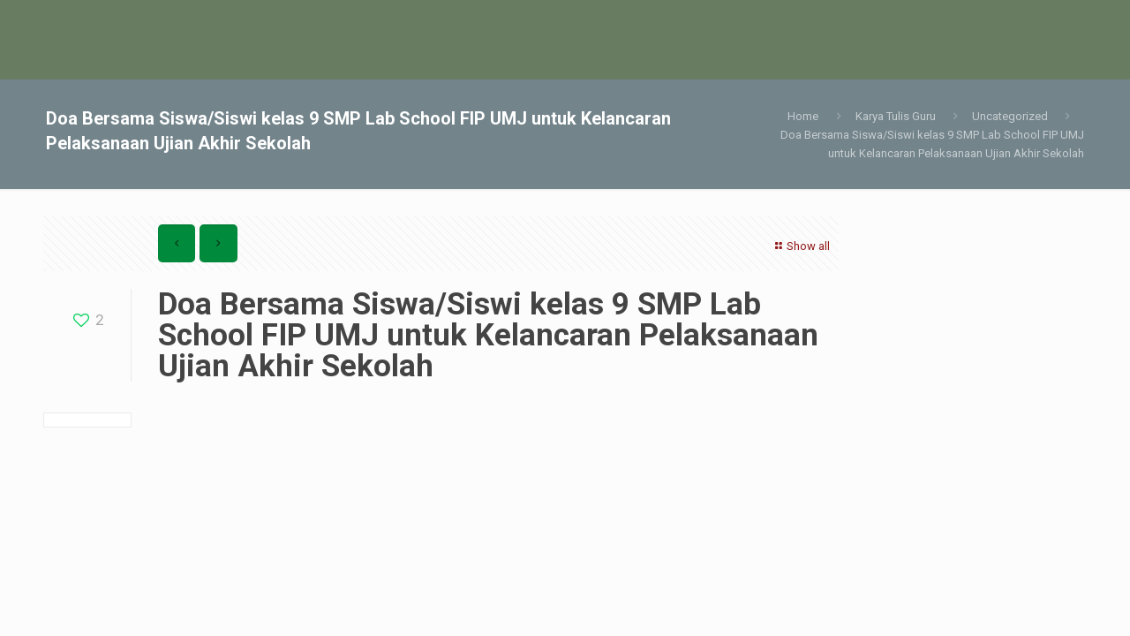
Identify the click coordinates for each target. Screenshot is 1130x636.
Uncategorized (1010, 116)
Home (802, 116)
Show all (800, 246)
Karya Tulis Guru (895, 116)
